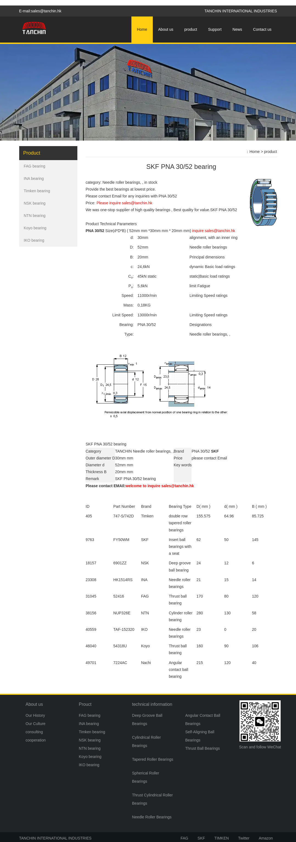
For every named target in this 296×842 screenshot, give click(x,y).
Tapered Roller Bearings (152, 759)
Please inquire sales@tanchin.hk (124, 203)
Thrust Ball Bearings (202, 748)
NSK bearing (35, 203)
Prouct (85, 704)
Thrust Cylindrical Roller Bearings (152, 799)
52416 (118, 596)
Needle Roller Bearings (151, 817)
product (190, 29)
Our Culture (35, 723)
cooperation (36, 740)
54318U (120, 646)
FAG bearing (35, 166)
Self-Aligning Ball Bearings (199, 736)
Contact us (262, 29)
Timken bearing (37, 191)
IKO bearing (34, 240)
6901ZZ (119, 563)
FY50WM (121, 539)
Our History (35, 715)
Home (142, 29)
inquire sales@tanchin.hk (213, 230)
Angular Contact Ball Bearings (202, 719)
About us (165, 29)
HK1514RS (123, 580)
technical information (152, 704)
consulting (34, 732)
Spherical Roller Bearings (145, 777)
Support (215, 29)
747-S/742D (123, 516)
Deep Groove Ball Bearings (147, 719)
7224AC (120, 662)
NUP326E (121, 613)
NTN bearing (35, 215)
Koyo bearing (35, 228)
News (237, 29)
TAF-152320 (123, 629)
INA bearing (34, 178)
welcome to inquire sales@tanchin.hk (160, 486)
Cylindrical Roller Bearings (146, 741)
